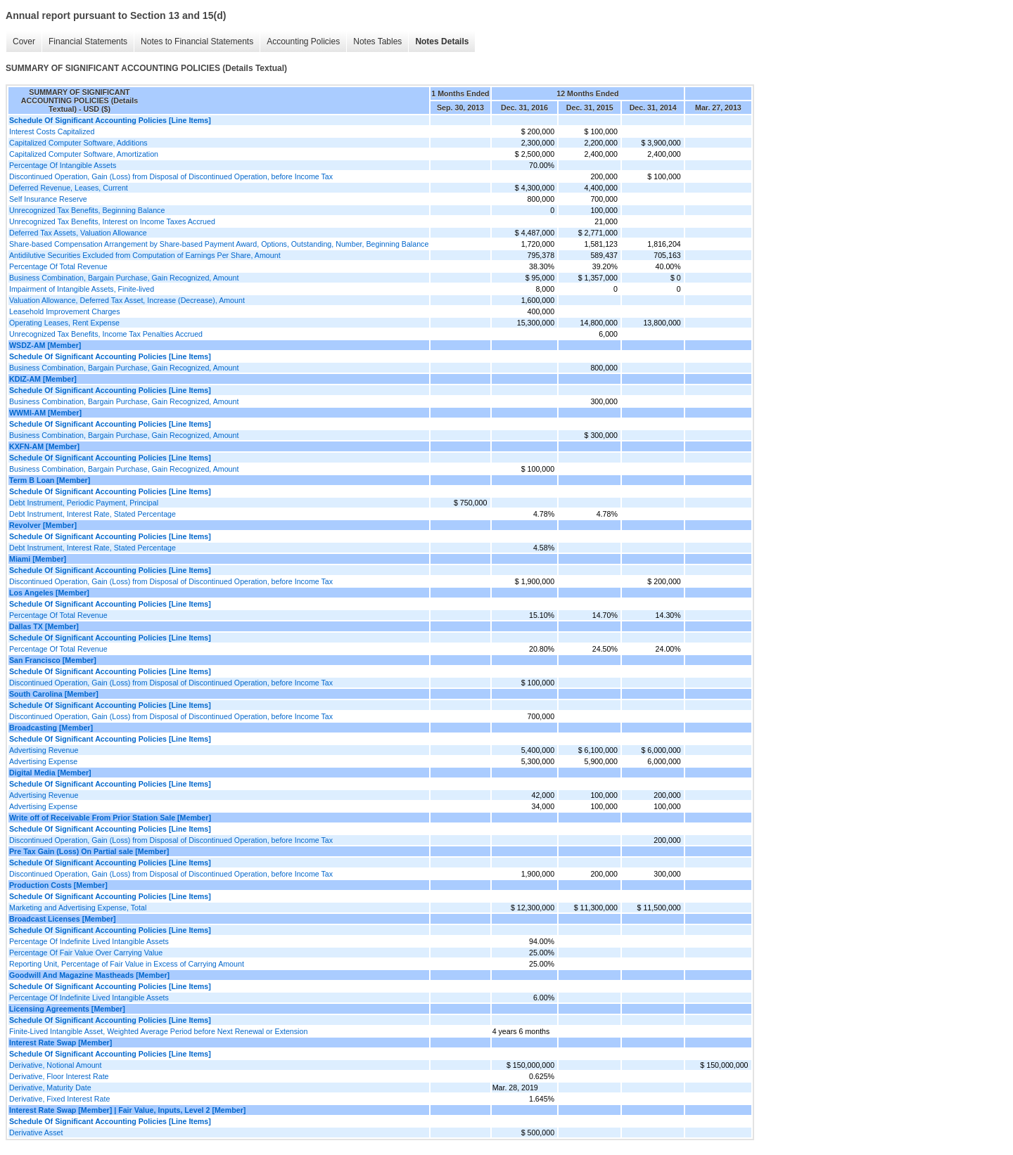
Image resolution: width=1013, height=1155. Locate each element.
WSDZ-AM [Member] (45, 345)
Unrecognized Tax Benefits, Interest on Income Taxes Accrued (112, 221)
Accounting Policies (303, 41)
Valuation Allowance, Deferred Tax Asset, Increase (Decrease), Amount (127, 300)
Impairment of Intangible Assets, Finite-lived (81, 289)
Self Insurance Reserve (48, 199)
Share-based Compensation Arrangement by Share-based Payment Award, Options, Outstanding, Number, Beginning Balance (218, 244)
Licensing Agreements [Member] (67, 1009)
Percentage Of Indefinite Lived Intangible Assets (89, 941)
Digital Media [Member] (50, 772)
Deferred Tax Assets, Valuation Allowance (78, 232)
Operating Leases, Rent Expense (64, 322)
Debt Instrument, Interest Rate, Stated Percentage (92, 514)
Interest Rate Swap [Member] (60, 1042)
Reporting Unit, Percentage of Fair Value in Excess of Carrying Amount (126, 964)
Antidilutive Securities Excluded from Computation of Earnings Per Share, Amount (145, 255)
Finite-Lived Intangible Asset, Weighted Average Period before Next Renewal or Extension (158, 1031)
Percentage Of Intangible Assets (62, 165)
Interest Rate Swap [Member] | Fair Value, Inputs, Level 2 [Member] (127, 1110)
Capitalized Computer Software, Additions (78, 142)
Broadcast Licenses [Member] (62, 919)
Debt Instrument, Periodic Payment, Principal (83, 502)
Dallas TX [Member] (44, 626)
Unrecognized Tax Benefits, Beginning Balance (87, 210)
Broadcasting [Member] (51, 727)
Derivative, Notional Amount (55, 1065)
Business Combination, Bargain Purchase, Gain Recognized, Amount (123, 277)
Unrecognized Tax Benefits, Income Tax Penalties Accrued (106, 334)
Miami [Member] (37, 559)
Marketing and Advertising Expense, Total (77, 907)
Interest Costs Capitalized (51, 131)
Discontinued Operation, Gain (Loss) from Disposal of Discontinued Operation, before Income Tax (171, 176)
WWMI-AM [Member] (45, 412)
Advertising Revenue (43, 750)
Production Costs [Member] (58, 885)
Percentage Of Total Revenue (58, 266)
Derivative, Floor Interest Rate (59, 1076)
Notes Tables (377, 41)
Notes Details (442, 41)
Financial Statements (88, 41)
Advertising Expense (43, 761)
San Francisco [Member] (52, 660)
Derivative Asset (36, 1132)
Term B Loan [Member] (49, 480)
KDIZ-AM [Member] (43, 379)
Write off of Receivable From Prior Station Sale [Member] (110, 817)
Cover (24, 41)
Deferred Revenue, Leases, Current (68, 187)
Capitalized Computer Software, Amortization (83, 154)
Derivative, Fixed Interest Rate (59, 1099)
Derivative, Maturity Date (50, 1087)
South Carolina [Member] (53, 694)
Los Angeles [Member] (49, 592)
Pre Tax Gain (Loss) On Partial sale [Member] (89, 851)
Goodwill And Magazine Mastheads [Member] (89, 975)
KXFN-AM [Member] (44, 446)
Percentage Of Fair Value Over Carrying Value (86, 952)
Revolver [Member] (43, 525)
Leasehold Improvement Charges (64, 311)
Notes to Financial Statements (197, 41)
